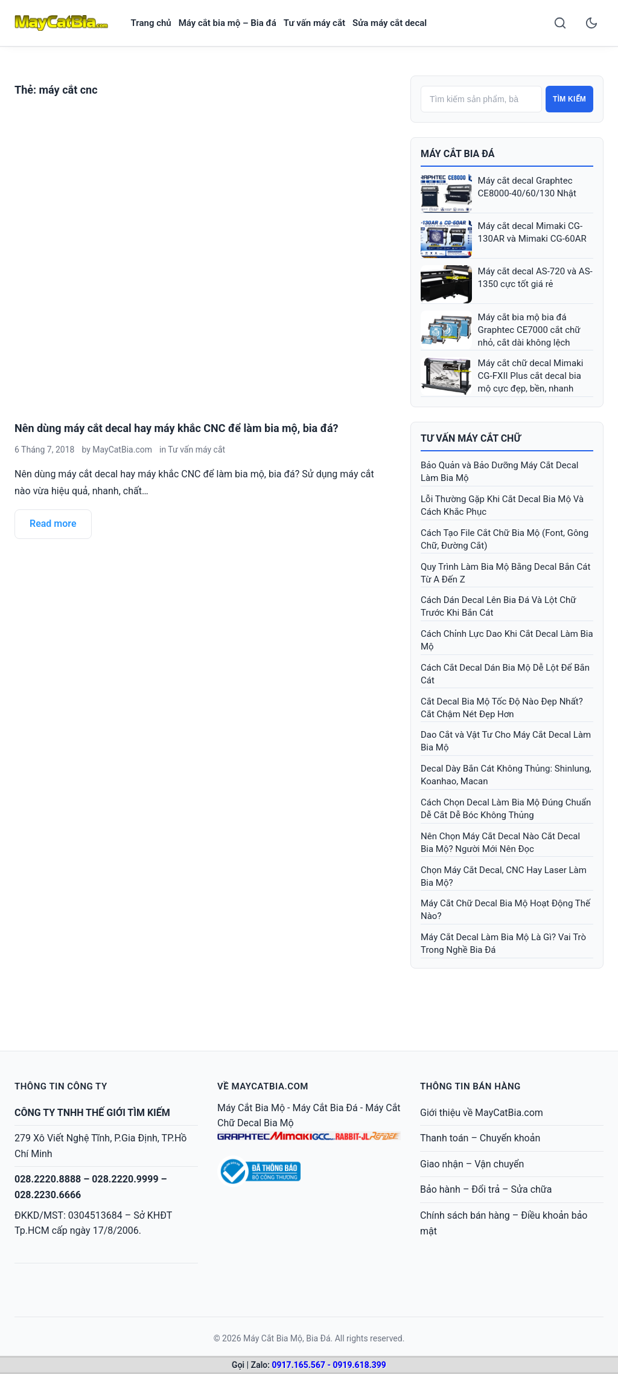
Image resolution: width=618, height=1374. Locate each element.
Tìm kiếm (569, 99)
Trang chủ (151, 23)
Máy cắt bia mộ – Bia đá (227, 23)
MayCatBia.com (122, 449)
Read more (53, 523)
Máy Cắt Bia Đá (324, 1108)
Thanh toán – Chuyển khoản (480, 1138)
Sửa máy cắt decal (389, 23)
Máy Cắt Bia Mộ (251, 1108)
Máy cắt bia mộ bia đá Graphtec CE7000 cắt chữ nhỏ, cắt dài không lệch (529, 330)
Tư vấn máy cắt (314, 23)
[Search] (560, 23)
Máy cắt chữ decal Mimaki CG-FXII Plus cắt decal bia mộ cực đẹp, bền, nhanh (531, 376)
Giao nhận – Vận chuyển (472, 1164)
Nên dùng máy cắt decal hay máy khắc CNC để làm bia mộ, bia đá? (176, 428)
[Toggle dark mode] (591, 23)
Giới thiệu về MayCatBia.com (481, 1112)
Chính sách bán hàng (465, 1215)
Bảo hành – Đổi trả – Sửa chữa (486, 1189)
